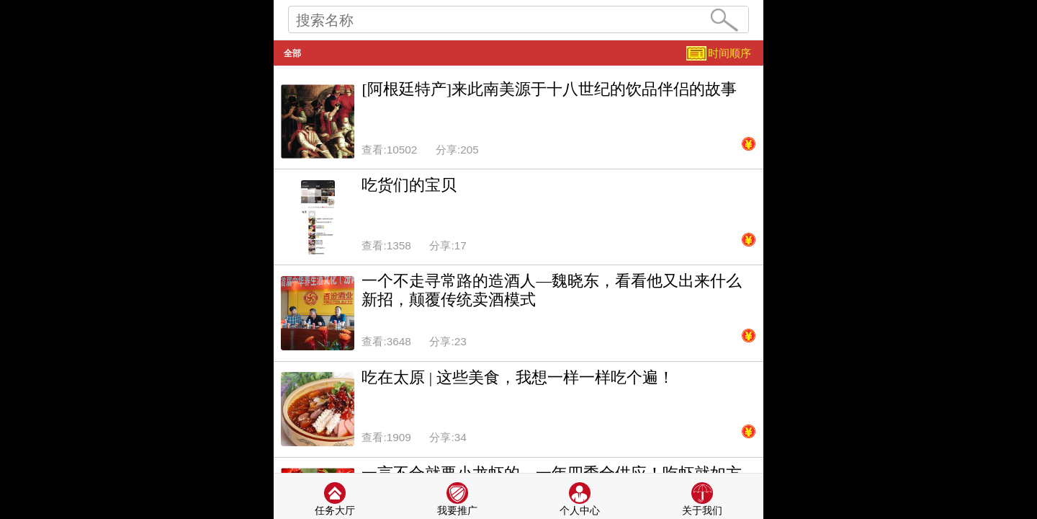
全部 (292, 53)
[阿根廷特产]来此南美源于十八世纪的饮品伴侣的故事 (549, 89)
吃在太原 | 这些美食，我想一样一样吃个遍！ (517, 377)
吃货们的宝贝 (409, 185)
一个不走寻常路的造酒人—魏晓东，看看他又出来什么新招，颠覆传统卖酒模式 (552, 290)
